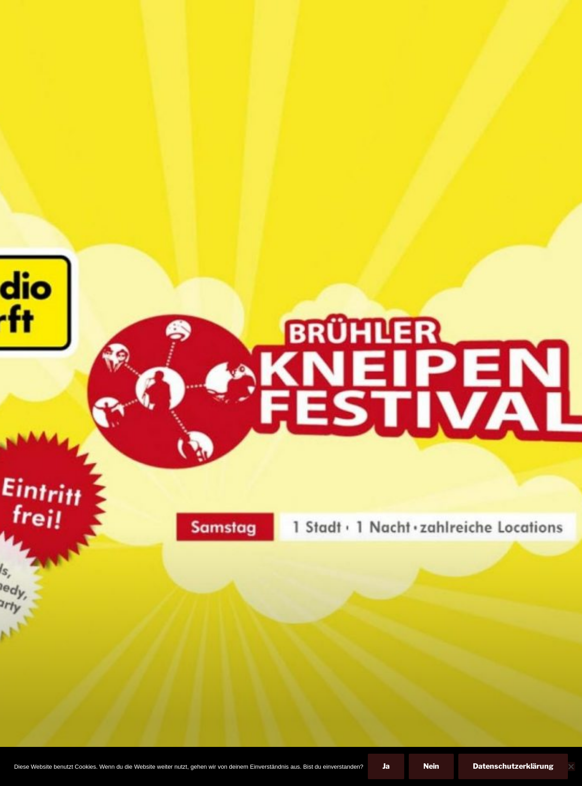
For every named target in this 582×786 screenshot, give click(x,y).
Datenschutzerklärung (513, 766)
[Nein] (570, 766)
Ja (386, 766)
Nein (431, 766)
